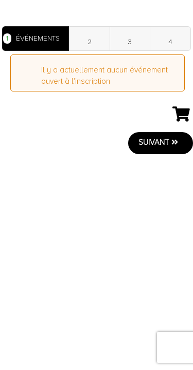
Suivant (158, 142)
